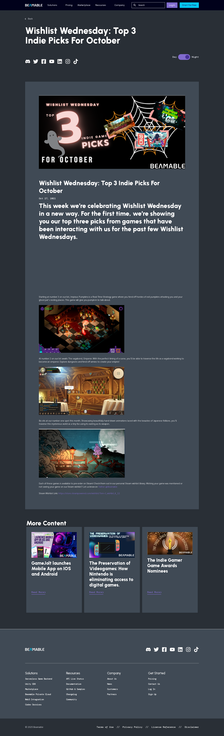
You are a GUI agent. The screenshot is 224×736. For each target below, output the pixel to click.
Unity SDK (30, 684)
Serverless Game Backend (38, 678)
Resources (100, 5)
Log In (172, 5)
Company (119, 5)
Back (30, 18)
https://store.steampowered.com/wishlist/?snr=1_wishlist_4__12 (89, 493)
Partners (112, 694)
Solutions (52, 5)
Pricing (69, 5)
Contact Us (154, 684)
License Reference (163, 727)
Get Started (156, 673)
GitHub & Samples (75, 689)
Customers (112, 689)
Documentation (73, 684)
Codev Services (33, 704)
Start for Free (189, 5)
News (109, 684)
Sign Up (152, 694)
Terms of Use (106, 727)
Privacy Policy (132, 727)
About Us (112, 678)
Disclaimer (191, 727)
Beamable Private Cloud (38, 694)
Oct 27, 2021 (47, 198)
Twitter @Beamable (107, 486)
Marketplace (83, 5)
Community (71, 699)
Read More (37, 592)
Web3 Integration (34, 699)
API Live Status (75, 678)
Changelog (71, 694)
